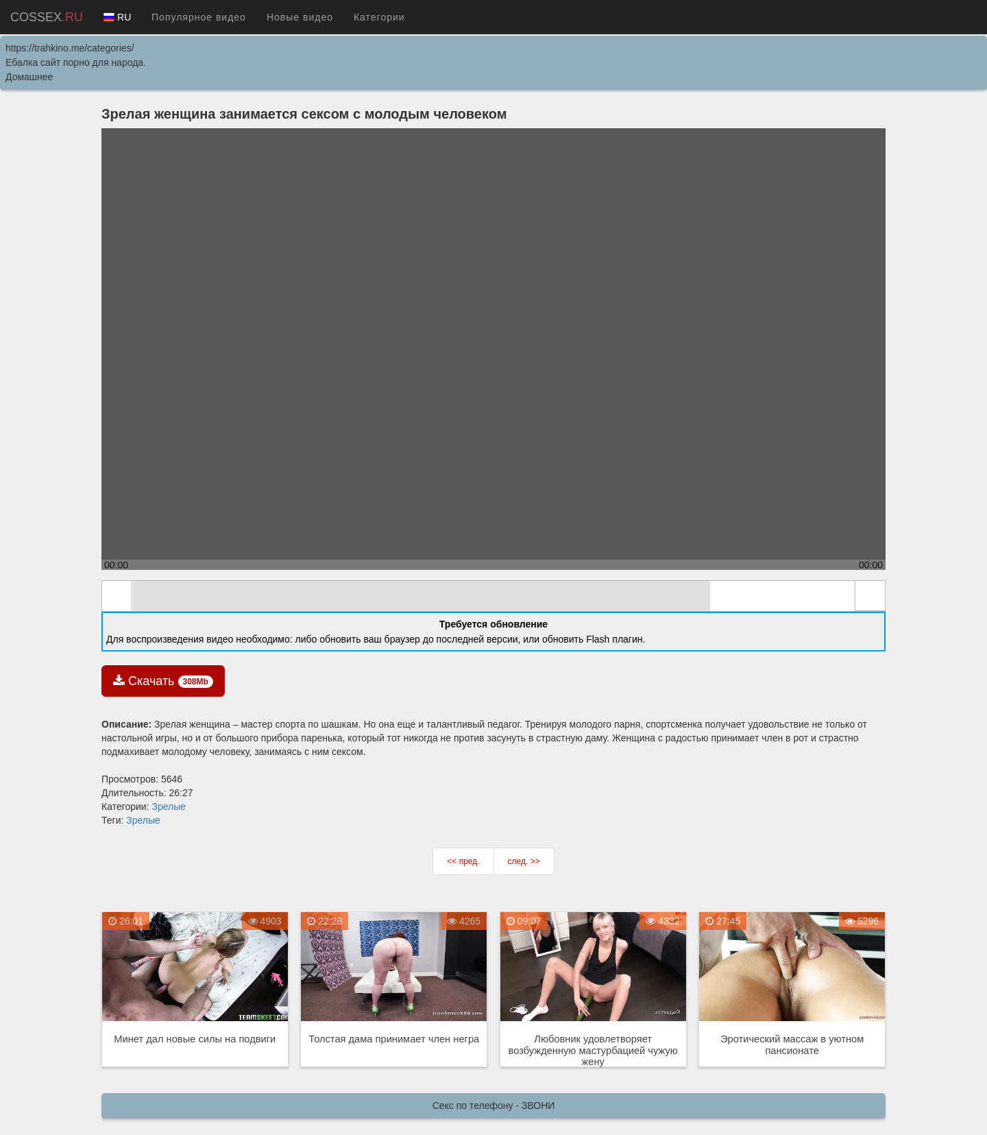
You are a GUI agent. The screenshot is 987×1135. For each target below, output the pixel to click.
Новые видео (300, 17)
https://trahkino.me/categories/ (69, 48)
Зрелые (168, 806)
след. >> (524, 861)
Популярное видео (198, 17)
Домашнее (29, 76)
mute (149, 597)
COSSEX (46, 17)
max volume (838, 597)
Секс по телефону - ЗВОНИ (493, 1105)
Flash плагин (614, 639)
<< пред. (463, 861)
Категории (379, 17)
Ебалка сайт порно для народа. (75, 62)
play (117, 596)
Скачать (163, 681)
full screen (870, 596)
